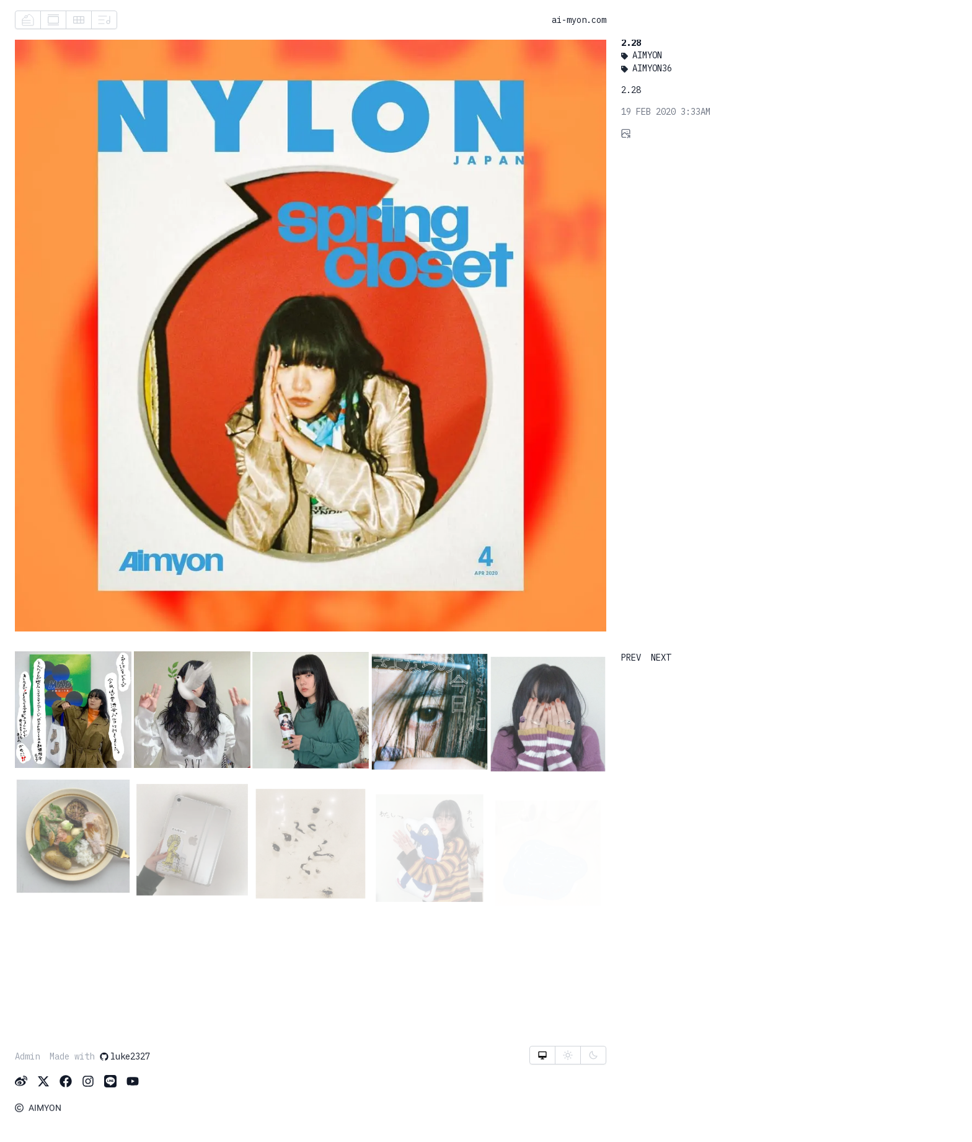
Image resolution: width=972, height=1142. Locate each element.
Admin (27, 1057)
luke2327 (124, 1057)
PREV (631, 657)
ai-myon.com (579, 20)
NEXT (661, 657)
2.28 (630, 45)
